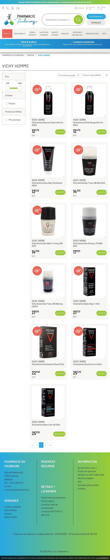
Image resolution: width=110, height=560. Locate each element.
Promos (7, 34)
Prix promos (14, 119)
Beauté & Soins (55, 33)
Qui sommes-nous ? (87, 467)
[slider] (7, 88)
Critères (9, 95)
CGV (79, 481)
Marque (30, 55)
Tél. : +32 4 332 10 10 (13, 482)
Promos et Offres (13, 111)
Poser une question (87, 471)
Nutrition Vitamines (44, 33)
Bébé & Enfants (32, 33)
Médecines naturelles (77, 33)
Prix (7, 76)
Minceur (65, 34)
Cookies (82, 488)
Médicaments (19, 34)
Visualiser (59, 434)
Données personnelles (88, 485)
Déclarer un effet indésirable (91, 474)
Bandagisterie (92, 34)
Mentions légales (86, 478)
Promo (12, 103)
